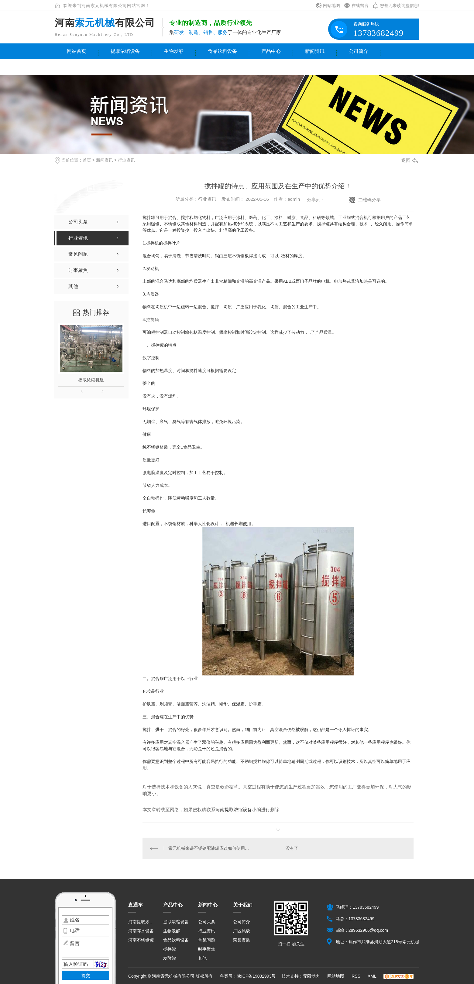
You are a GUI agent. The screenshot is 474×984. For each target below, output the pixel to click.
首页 (87, 160)
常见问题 (206, 940)
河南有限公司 (105, 22)
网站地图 (331, 5)
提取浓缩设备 (125, 51)
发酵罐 (169, 958)
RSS (357, 976)
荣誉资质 (241, 940)
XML (372, 976)
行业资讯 (126, 160)
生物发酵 (174, 51)
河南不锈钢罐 (141, 940)
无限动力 (311, 976)
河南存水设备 (141, 930)
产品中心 (271, 51)
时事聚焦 (206, 949)
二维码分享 (369, 199)
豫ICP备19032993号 (256, 976)
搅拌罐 (169, 949)
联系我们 (76, 67)
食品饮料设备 (222, 51)
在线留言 (360, 5)
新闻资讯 (315, 51)
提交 (85, 975)
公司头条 (206, 921)
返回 (409, 160)
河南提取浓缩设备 (233, 809)
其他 (202, 958)
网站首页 (76, 51)
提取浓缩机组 (91, 380)
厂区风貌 (241, 930)
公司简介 (358, 51)
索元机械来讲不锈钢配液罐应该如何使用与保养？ (210, 848)
